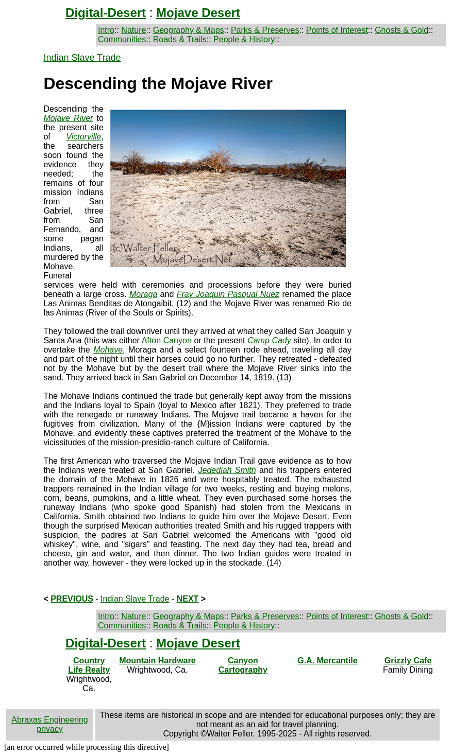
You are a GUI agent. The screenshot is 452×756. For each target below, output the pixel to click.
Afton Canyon (167, 340)
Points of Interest (337, 30)
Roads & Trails (180, 39)
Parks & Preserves (265, 30)
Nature (133, 30)
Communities (122, 39)
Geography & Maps (188, 30)
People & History (244, 39)
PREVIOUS (72, 598)
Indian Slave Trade (82, 57)
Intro (106, 30)
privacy (50, 729)
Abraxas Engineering (49, 719)
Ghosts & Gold (401, 30)
